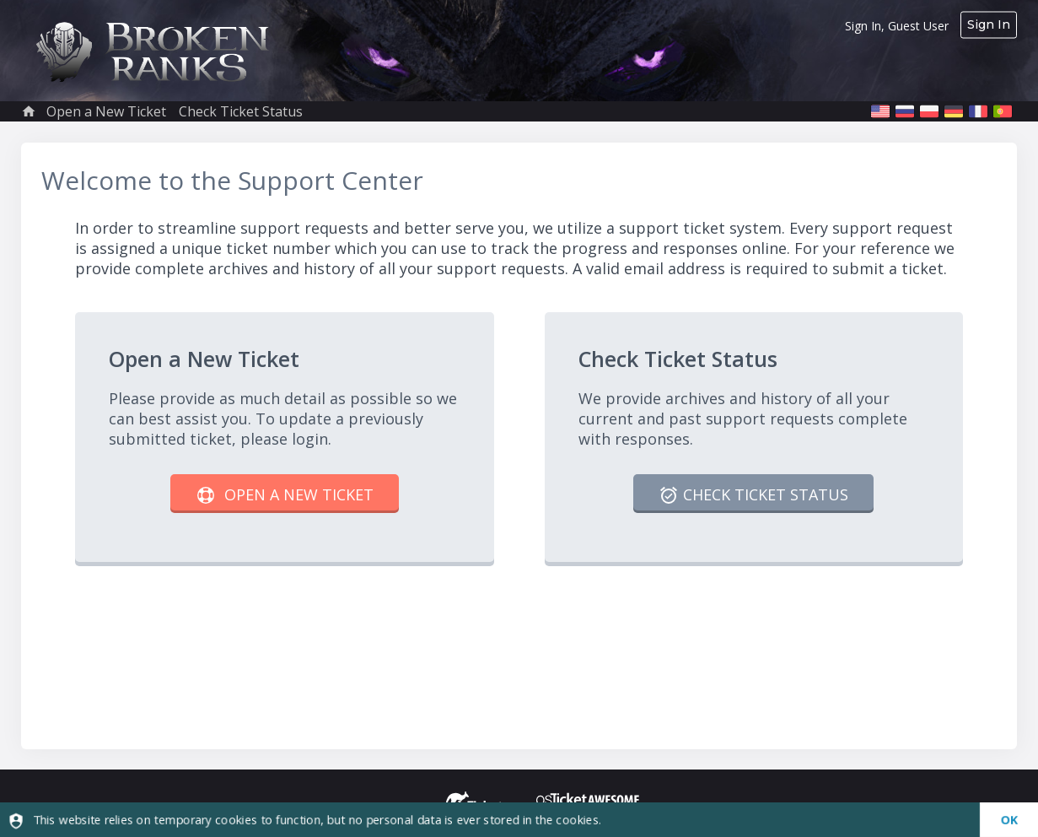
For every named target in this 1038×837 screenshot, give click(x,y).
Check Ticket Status (241, 111)
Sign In (988, 24)
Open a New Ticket (106, 111)
